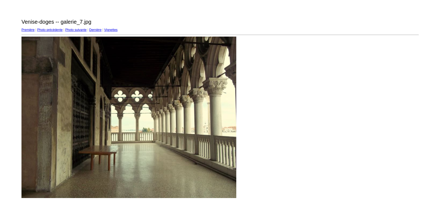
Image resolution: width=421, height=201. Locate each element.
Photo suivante (75, 30)
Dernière (95, 30)
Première (28, 30)
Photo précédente (50, 30)
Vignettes (111, 30)
